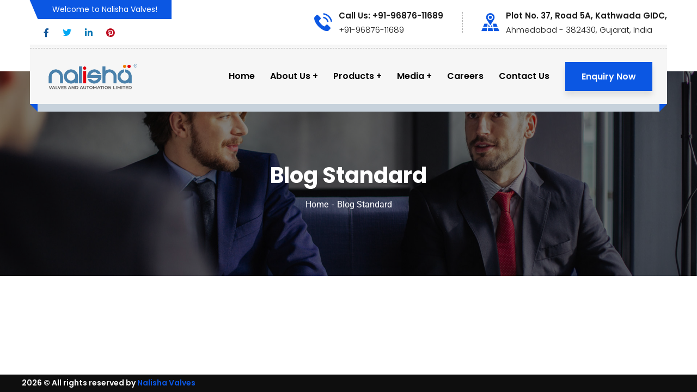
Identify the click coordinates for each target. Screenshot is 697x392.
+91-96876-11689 (371, 29)
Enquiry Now (609, 76)
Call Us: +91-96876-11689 (391, 15)
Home (316, 204)
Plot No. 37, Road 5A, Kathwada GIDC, (586, 15)
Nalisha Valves (166, 382)
